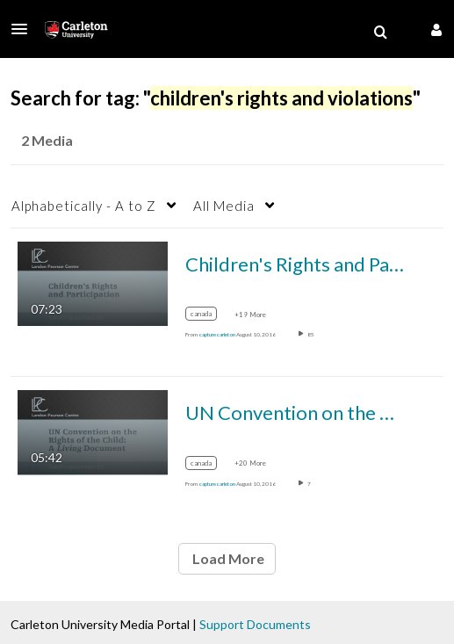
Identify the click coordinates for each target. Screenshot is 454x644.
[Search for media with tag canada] (207, 317)
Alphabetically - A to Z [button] (83, 205)
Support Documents (255, 624)
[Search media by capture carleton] (217, 334)
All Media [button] (224, 205)
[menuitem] (380, 32)
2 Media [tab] (47, 140)
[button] (25, 29)
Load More (227, 558)
